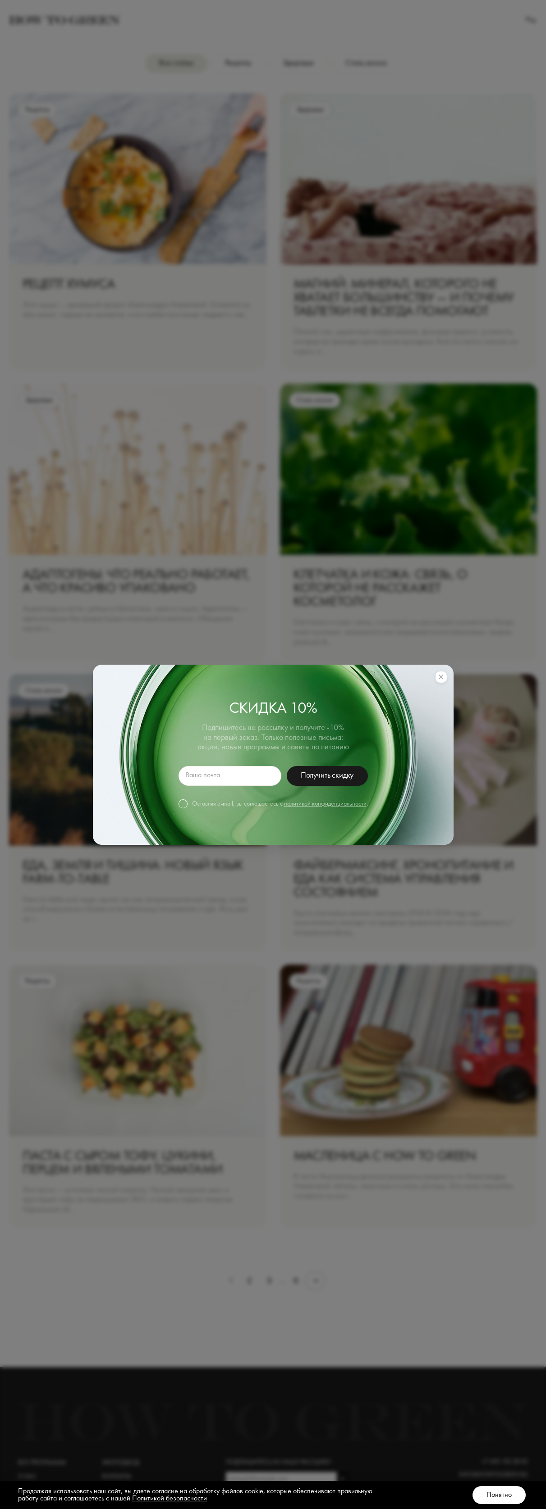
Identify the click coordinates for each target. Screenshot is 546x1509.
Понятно (499, 1495)
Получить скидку (327, 775)
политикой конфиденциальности (325, 804)
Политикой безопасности (169, 1498)
